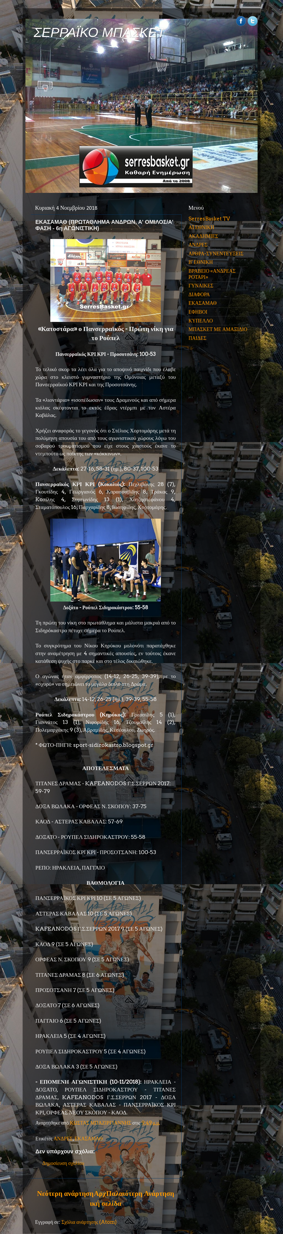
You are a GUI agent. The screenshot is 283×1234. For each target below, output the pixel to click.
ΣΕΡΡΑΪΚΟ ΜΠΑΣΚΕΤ (99, 32)
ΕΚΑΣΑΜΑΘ (89, 1138)
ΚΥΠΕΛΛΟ (200, 321)
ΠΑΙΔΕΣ (197, 338)
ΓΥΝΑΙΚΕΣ (200, 285)
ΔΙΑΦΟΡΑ (199, 294)
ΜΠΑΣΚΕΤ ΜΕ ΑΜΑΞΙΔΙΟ (217, 329)
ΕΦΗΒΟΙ (197, 312)
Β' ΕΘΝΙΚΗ (200, 262)
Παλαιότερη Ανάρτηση (140, 1193)
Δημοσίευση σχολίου (63, 1163)
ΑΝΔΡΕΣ (63, 1138)
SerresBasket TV (209, 219)
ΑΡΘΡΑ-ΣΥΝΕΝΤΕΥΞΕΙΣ (215, 253)
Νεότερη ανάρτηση (65, 1193)
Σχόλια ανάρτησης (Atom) (89, 1222)
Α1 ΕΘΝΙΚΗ (201, 227)
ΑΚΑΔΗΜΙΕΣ (203, 236)
